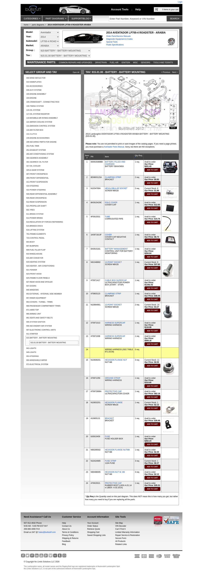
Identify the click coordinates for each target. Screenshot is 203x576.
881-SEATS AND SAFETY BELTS (39, 318)
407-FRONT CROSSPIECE (37, 174)
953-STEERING (32, 356)
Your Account (92, 523)
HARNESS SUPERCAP (115, 323)
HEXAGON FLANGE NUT (116, 360)
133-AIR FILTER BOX (34, 130)
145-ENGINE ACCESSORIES (37, 138)
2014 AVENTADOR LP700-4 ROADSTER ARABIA (69, 25)
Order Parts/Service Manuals (118, 36)
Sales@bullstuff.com (47, 532)
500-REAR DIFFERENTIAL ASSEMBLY (41, 194)
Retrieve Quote (93, 529)
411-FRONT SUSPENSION (37, 182)
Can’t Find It (120, 529)
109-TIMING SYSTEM (35, 106)
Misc (135, 62)
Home (26, 25)
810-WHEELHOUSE (34, 254)
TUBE (107, 217)
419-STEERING (32, 186)
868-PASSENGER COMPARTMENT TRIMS (43, 306)
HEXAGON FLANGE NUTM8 (117, 450)
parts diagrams (38, 25)
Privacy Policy (68, 535)
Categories (32, 19)
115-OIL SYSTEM (33, 110)
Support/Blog (81, 19)
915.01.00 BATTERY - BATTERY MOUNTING (48, 342)
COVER (108, 235)
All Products (120, 541)
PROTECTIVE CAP (113, 391)
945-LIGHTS (31, 352)
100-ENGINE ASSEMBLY (36, 94)
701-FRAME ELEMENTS (36, 234)
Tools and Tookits (163, 62)
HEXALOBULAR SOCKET (116, 188)
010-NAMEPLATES (33, 82)
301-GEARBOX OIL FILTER (37, 162)
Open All (76, 72)
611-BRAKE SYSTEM (34, 214)
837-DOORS (31, 286)
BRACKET (109, 418)
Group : (30, 50)
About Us (66, 529)
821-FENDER (31, 270)
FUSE (107, 436)
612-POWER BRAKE (34, 218)
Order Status (92, 526)
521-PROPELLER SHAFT (36, 206)
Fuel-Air (114, 62)
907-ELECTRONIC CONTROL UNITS (41, 330)
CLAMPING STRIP (113, 177)
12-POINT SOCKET (113, 262)
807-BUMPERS (32, 246)
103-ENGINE (31, 98)
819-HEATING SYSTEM (35, 262)
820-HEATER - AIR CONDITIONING (40, 266)
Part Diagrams (56, 19)
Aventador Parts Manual (114, 147)
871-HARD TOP (32, 310)
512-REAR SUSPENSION (36, 202)
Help (138, 9)
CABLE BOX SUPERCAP (116, 280)
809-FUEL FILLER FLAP (36, 250)
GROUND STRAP (112, 378)
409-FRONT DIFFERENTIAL (37, 178)
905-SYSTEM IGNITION (35, 322)
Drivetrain (101, 62)
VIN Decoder (120, 526)
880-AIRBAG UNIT (33, 314)
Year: (28, 36)
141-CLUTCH (31, 134)
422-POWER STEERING (36, 190)
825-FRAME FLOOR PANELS (38, 278)
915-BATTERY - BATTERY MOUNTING (41, 338)
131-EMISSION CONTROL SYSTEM (40, 126)
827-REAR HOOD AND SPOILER (39, 282)
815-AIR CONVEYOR (34, 258)
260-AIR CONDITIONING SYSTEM (40, 154)
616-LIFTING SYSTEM (35, 230)
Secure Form (120, 538)
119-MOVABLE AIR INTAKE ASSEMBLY (42, 118)
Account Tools (119, 9)
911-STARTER (32, 334)
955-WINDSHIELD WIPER (36, 360)
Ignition (125, 62)
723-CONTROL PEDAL (35, 238)
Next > (175, 72)
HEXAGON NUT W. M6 (115, 472)
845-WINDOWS (32, 290)
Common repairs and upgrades (75, 62)
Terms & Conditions (70, 532)
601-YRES (30, 210)
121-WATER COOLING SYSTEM (39, 122)
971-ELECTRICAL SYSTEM (37, 364)
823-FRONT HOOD (34, 274)
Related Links (121, 544)
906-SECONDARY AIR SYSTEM (39, 326)
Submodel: (31, 41)
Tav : (28, 55)
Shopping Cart (93, 532)
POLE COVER (111, 202)
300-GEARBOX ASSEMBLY (37, 158)
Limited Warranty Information (127, 532)
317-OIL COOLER (33, 166)
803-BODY (30, 242)
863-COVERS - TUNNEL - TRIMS (39, 302)
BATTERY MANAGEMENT (116, 249)
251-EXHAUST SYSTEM (36, 150)
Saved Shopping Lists (96, 535)
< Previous (165, 72)
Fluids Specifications (115, 45)
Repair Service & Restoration (127, 535)
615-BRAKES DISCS (34, 226)
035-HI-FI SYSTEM (33, 90)
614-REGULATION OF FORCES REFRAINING (44, 222)
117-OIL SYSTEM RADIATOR (38, 114)
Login (180, 2)
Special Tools (112, 42)
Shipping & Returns (70, 538)
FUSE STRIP (110, 461)
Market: (30, 45)
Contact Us (66, 526)
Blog (64, 544)
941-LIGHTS (31, 348)
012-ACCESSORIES (34, 86)
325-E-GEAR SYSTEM (35, 170)
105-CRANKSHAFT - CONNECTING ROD (42, 102)
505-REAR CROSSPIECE (36, 198)
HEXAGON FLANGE (114, 402)
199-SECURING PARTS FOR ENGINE (41, 142)
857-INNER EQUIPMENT (36, 298)
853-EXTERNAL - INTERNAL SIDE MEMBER (44, 294)
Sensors (145, 62)
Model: (29, 32)
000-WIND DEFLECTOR (36, 78)
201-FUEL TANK (32, 146)
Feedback (66, 541)
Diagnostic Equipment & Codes (119, 39)
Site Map (119, 523)
